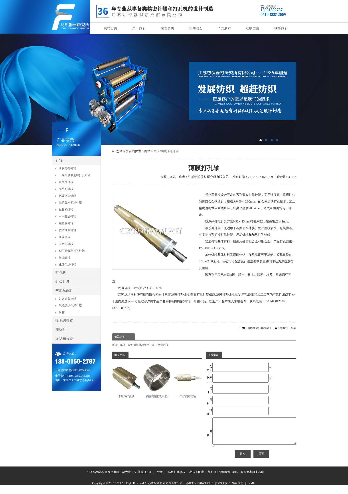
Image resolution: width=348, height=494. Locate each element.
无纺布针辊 (66, 189)
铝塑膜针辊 (66, 223)
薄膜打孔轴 (118, 344)
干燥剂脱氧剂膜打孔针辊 (75, 175)
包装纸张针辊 (67, 195)
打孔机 (60, 272)
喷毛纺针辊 (64, 320)
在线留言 (252, 28)
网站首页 (110, 28)
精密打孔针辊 (176, 477)
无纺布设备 (64, 338)
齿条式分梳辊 (67, 298)
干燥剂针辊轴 (187, 380)
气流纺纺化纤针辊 (70, 305)
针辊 (59, 160)
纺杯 (62, 312)
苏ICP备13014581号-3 (199, 488)
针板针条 (62, 281)
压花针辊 (64, 237)
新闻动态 (195, 28)
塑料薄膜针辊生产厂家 (141, 344)
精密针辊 (163, 344)
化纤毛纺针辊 (67, 264)
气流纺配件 (64, 291)
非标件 (60, 329)
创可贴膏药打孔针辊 (72, 250)
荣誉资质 (167, 28)
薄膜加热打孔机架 (258, 328)
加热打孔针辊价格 (219, 477)
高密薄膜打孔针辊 (156, 380)
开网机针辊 (66, 244)
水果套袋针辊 (67, 216)
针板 (160, 477)
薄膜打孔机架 (288, 328)
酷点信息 (237, 488)
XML (251, 488)
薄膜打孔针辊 (169, 151)
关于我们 (139, 28)
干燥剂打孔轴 (126, 380)
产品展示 (224, 28)
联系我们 (281, 28)
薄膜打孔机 (145, 477)
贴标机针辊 (66, 209)
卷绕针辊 (64, 257)
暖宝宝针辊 (66, 182)
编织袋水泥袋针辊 (70, 202)
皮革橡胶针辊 (67, 230)
